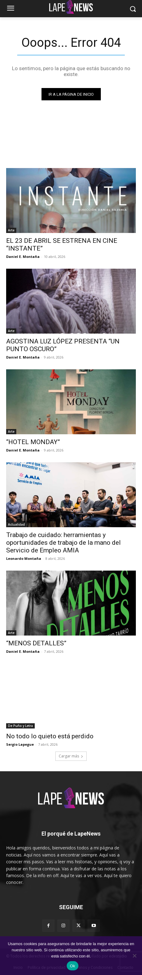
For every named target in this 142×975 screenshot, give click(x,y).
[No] (134, 956)
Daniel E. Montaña (23, 256)
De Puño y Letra (20, 726)
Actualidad (16, 524)
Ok (72, 966)
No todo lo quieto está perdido (49, 736)
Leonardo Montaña (23, 558)
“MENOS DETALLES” (36, 643)
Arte (11, 230)
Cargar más (71, 756)
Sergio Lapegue (20, 744)
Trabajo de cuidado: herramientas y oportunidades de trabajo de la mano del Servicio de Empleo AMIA (63, 542)
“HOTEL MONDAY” (33, 442)
